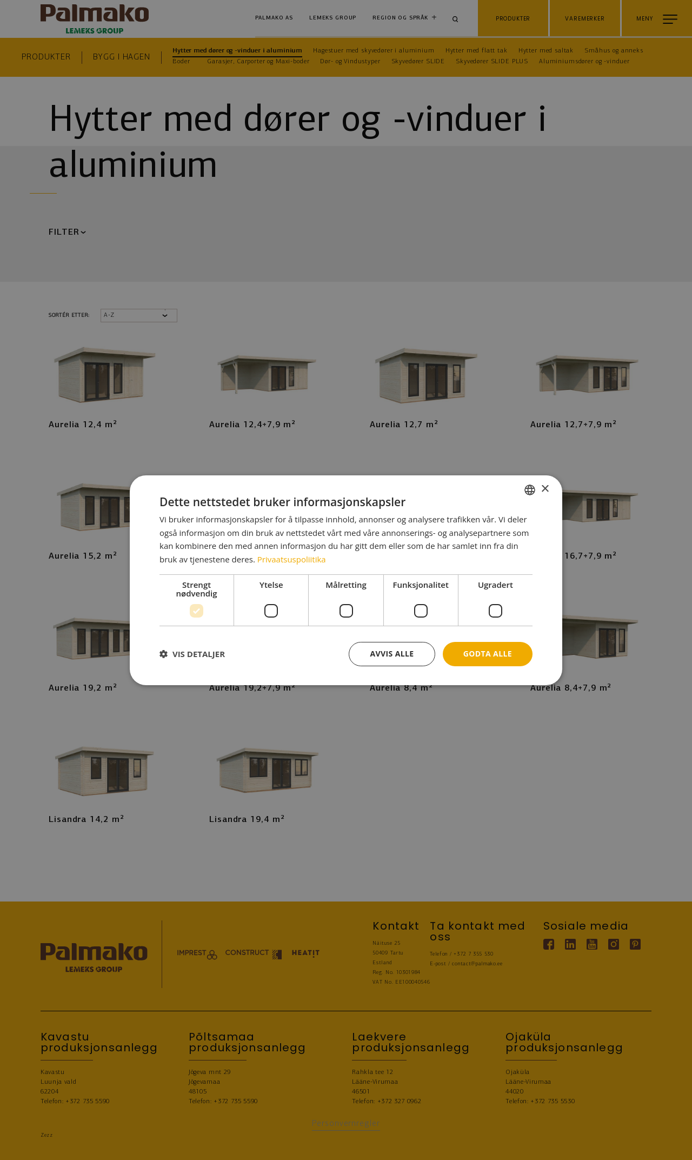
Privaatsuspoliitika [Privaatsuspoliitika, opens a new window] (291, 559)
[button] (192, 654)
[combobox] (529, 489)
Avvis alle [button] (392, 653)
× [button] (545, 489)
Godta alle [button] (487, 653)
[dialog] (346, 580)
